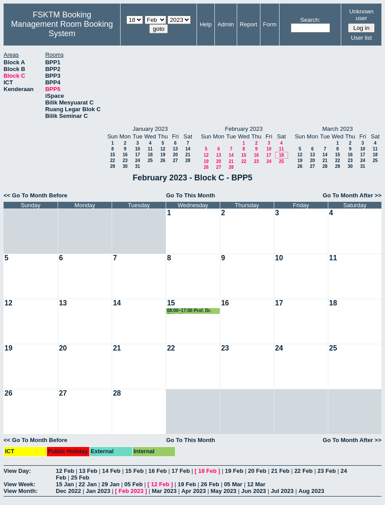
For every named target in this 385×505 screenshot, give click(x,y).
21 (187, 154)
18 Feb (207, 470)
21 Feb (280, 470)
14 (187, 148)
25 (150, 160)
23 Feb (327, 470)
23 (124, 160)
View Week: (19, 484)
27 (175, 160)
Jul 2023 (282, 491)
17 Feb (181, 470)
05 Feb (133, 484)
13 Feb (88, 470)
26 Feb (210, 484)
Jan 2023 (98, 491)
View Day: (17, 470)
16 (124, 154)
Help (206, 24)
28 (187, 160)
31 (137, 166)
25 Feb (80, 477)
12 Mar (256, 484)
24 (137, 160)
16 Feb (157, 470)
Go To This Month (190, 195)
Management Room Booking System (62, 29)
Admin (226, 24)
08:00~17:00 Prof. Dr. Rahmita (189, 311)
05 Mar (233, 484)
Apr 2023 (193, 491)
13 (175, 148)
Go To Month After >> (352, 195)
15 (112, 154)
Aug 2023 (311, 491)
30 (124, 166)
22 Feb (303, 470)
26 (162, 160)
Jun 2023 (253, 491)
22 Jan (87, 484)
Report (248, 24)
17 (137, 154)
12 (162, 148)
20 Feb (257, 470)
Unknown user (361, 14)
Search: (310, 20)
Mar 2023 (164, 491)
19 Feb (234, 470)
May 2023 (224, 491)
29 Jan (110, 484)
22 (112, 160)
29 (112, 166)
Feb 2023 (131, 491)
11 (150, 148)
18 (150, 154)
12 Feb (65, 470)
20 (175, 154)
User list (361, 37)
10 (137, 148)
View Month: (21, 491)
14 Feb (111, 470)
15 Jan (65, 484)
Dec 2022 (68, 491)
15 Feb (134, 470)
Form (269, 24)
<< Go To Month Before (35, 195)
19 (162, 154)
